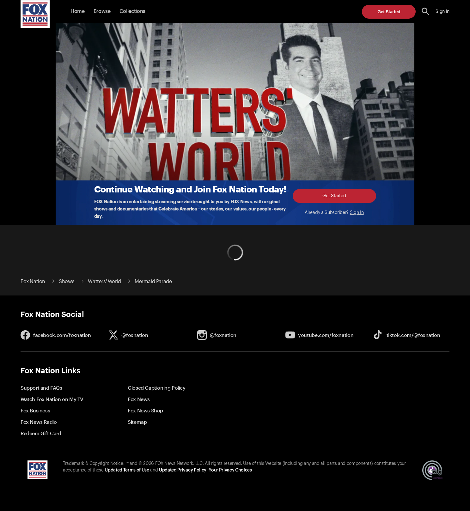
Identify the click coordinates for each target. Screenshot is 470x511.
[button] (425, 11)
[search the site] (425, 11)
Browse (102, 11)
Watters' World (104, 281)
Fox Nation (33, 281)
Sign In (357, 212)
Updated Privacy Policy (182, 470)
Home (77, 11)
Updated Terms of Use (127, 470)
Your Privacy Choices (230, 470)
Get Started (388, 11)
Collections (132, 11)
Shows (66, 281)
